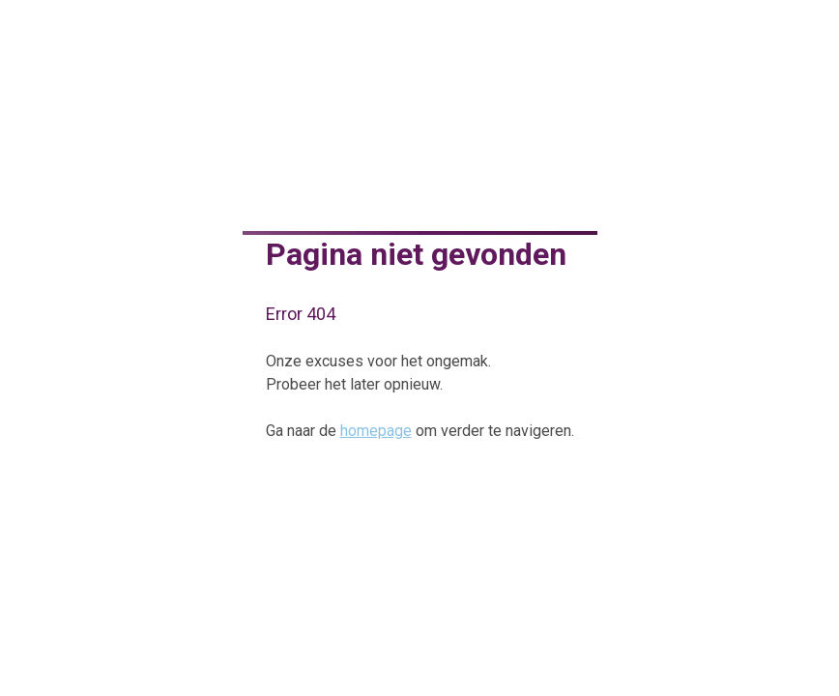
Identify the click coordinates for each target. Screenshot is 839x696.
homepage (376, 430)
